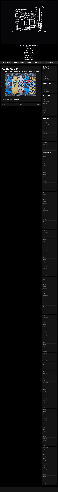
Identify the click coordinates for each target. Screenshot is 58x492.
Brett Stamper (45, 126)
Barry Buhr (44, 136)
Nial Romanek (45, 133)
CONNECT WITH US (19, 62)
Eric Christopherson (46, 138)
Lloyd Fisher (45, 114)
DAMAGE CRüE (38, 62)
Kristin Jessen (45, 131)
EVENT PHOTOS (49, 62)
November (44, 163)
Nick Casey (44, 105)
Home (21, 104)
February (44, 158)
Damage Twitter (45, 89)
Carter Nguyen (45, 103)
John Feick (44, 110)
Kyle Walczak (45, 106)
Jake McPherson (45, 120)
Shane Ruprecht (45, 127)
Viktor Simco (45, 142)
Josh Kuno (44, 99)
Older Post (38, 104)
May (43, 174)
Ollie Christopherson (46, 124)
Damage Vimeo (45, 87)
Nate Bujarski (45, 122)
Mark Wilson (45, 147)
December (44, 161)
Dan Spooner (45, 135)
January (44, 159)
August (44, 168)
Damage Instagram (46, 85)
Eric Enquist (44, 140)
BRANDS (29, 62)
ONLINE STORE (7, 62)
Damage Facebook (46, 91)
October (44, 165)
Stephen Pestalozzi (46, 101)
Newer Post (4, 104)
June (43, 172)
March (44, 156)
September (44, 167)
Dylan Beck (44, 112)
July (43, 170)
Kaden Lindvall (45, 97)
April (43, 154)
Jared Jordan (45, 144)
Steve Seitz (44, 108)
